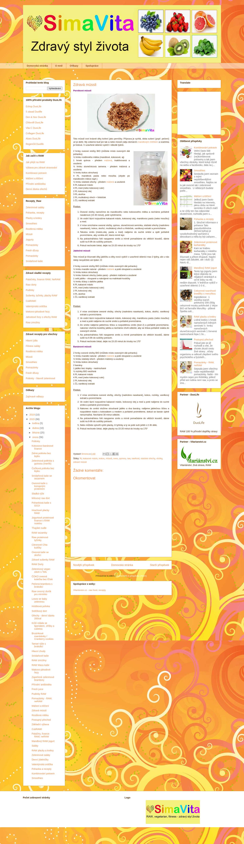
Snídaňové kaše (34, 261)
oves (115, 458)
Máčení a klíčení (34, 178)
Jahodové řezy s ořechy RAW (41, 317)
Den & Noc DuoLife (36, 117)
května (36, 423)
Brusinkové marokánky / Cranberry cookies (43, 636)
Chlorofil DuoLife (34, 122)
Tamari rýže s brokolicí (39, 645)
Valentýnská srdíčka (36, 306)
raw (128, 458)
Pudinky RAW (39, 694)
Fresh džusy (32, 250)
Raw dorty (31, 284)
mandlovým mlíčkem (148, 142)
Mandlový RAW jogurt (43, 741)
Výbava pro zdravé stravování (41, 167)
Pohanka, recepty (35, 212)
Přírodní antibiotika (36, 183)
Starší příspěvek (159, 565)
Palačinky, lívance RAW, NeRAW (43, 279)
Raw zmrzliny (33, 322)
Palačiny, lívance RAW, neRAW (40, 735)
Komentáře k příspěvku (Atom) (132, 576)
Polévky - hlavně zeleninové (40, 378)
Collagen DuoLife (35, 133)
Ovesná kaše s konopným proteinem (39, 486)
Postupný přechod (41, 719)
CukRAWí (31, 301)
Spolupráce (92, 65)
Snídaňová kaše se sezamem (42, 477)
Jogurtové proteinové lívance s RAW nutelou (43, 520)
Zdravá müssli (39, 710)
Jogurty (30, 239)
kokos (102, 458)
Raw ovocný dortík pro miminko (41, 593)
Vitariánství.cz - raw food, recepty (89, 590)
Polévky (36, 441)
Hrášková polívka (41, 606)
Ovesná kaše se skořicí (40, 553)
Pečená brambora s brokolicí (42, 585)
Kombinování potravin (43, 773)
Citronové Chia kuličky (39, 546)
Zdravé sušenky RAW (43, 559)
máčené (110, 182)
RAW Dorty (37, 564)
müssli (109, 458)
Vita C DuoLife (33, 128)
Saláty (35, 745)
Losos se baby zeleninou (39, 600)
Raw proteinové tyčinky (40, 539)
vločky (159, 458)
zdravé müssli (80, 462)
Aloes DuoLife (33, 138)
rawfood (135, 458)
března (36, 432)
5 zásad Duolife (34, 111)
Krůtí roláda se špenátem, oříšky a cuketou (43, 626)
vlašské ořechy (148, 458)
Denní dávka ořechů (36, 189)
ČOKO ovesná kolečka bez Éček (42, 578)
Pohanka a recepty (42, 769)
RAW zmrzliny (39, 660)
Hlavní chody (38, 651)
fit (81, 458)
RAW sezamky (39, 532)
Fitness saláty (33, 346)
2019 (32, 414)
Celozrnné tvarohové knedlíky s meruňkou (205, 292)
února (35, 437)
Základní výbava (40, 724)
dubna (35, 428)
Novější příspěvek (83, 565)
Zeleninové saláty (35, 207)
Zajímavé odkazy (35, 396)
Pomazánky (32, 245)
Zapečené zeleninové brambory (43, 678)
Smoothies (31, 223)
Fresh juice (37, 689)
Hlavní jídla (31, 340)
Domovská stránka (37, 65)
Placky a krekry (34, 218)
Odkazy (74, 65)
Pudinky (30, 290)
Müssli (29, 234)
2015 (32, 419)
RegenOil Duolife (35, 144)
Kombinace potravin (36, 173)
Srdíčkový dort (39, 611)
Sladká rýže (38, 493)
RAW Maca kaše (40, 665)
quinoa (122, 458)
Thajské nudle (39, 528)
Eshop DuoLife (33, 106)
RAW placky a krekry (43, 750)
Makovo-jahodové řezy (38, 311)
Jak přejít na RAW (35, 162)
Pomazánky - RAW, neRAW (42, 700)
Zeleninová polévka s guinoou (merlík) (43, 462)
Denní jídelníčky (40, 759)
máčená (108, 160)
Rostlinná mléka (34, 229)
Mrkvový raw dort (41, 498)
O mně (59, 65)
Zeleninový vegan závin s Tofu (41, 570)
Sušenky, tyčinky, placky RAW (41, 295)
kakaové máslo (90, 458)
